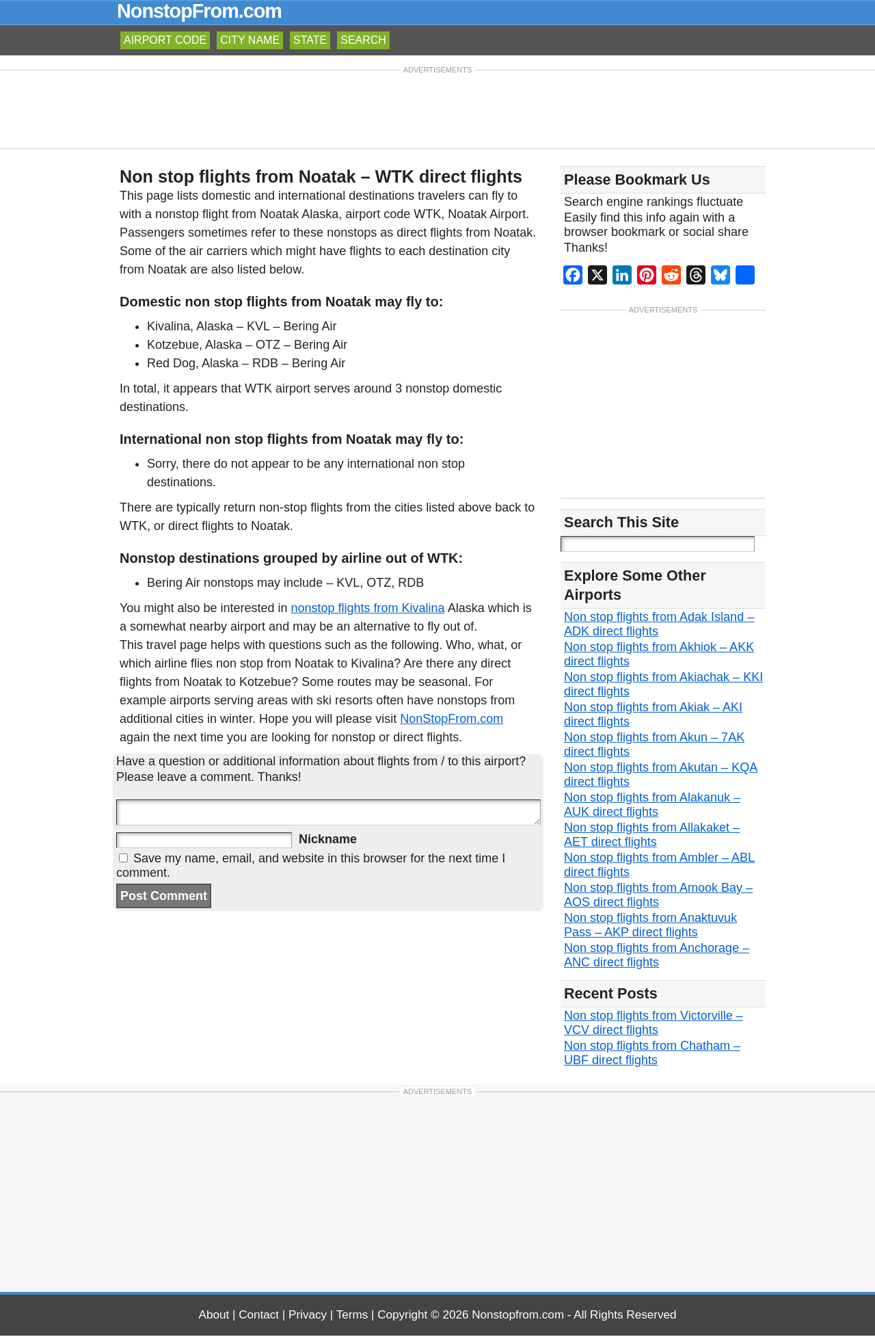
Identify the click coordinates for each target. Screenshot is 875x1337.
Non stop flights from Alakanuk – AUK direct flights (652, 806)
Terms (352, 1316)
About (214, 1316)
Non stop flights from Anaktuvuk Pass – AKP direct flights (650, 926)
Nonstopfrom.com (518, 1316)
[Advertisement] (437, 108)
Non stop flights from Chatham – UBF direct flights (652, 1054)
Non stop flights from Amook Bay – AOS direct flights (658, 896)
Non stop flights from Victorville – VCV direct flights (653, 1024)
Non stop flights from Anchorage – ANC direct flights (656, 956)
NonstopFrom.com (199, 11)
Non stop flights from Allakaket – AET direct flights (652, 836)
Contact (259, 1316)
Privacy (307, 1316)
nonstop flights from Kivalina (368, 608)
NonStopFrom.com (451, 719)
